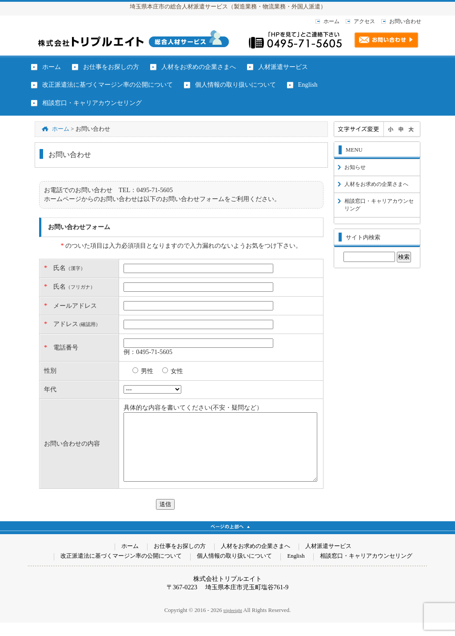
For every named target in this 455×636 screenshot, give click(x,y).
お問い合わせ (405, 21)
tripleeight (233, 623)
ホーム (331, 21)
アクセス (364, 21)
